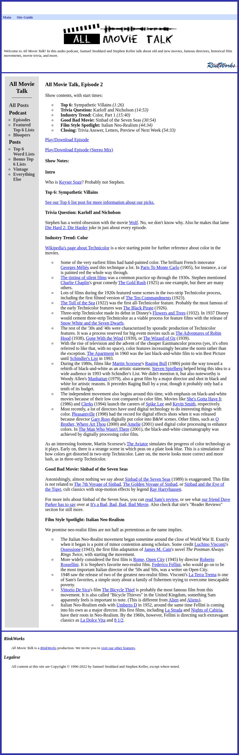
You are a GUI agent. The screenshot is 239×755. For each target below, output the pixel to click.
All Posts (19, 105)
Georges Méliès (74, 267)
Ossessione (70, 549)
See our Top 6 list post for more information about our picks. (99, 202)
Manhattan (97, 378)
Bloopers (21, 135)
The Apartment (100, 353)
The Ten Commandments (148, 297)
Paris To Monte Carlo (160, 267)
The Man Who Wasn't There (104, 429)
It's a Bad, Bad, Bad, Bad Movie (119, 504)
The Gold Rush (132, 282)
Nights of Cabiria (206, 610)
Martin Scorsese (126, 363)
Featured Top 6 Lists (23, 127)
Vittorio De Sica (75, 589)
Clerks (87, 404)
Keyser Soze (70, 182)
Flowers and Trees (169, 313)
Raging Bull (156, 363)
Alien (174, 599)
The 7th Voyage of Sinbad (97, 484)
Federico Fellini (166, 564)
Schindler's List (84, 358)
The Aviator (137, 443)
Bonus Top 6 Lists (23, 161)
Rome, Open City (149, 559)
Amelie (134, 424)
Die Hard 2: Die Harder (66, 227)
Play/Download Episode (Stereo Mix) (79, 149)
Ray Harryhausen (165, 489)
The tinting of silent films (83, 277)
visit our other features (118, 648)
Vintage (20, 169)
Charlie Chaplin (74, 282)
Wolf (133, 222)
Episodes (21, 119)
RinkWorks (48, 648)
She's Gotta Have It (204, 398)
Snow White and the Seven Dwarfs (91, 323)
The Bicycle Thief (118, 589)
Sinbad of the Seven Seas (147, 479)
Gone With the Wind (104, 338)
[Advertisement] (119, 678)
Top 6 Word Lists (24, 151)
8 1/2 (118, 620)
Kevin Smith (184, 404)
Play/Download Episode (67, 139)
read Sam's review (161, 499)
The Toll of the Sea (77, 302)
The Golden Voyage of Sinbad (150, 484)
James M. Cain (157, 549)
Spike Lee (155, 404)
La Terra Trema (203, 574)
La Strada (173, 610)
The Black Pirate (138, 307)
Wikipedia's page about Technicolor (77, 247)
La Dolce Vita (92, 620)
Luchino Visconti (210, 544)
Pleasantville (83, 414)
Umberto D (127, 605)
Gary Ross (100, 419)
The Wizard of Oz (159, 338)
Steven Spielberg (167, 368)
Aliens (193, 599)
